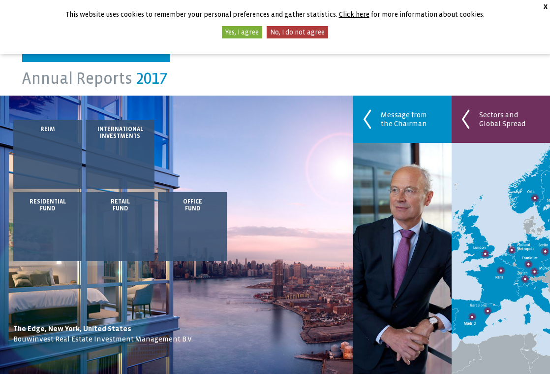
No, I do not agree (297, 32)
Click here (354, 14)
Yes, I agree (242, 32)
